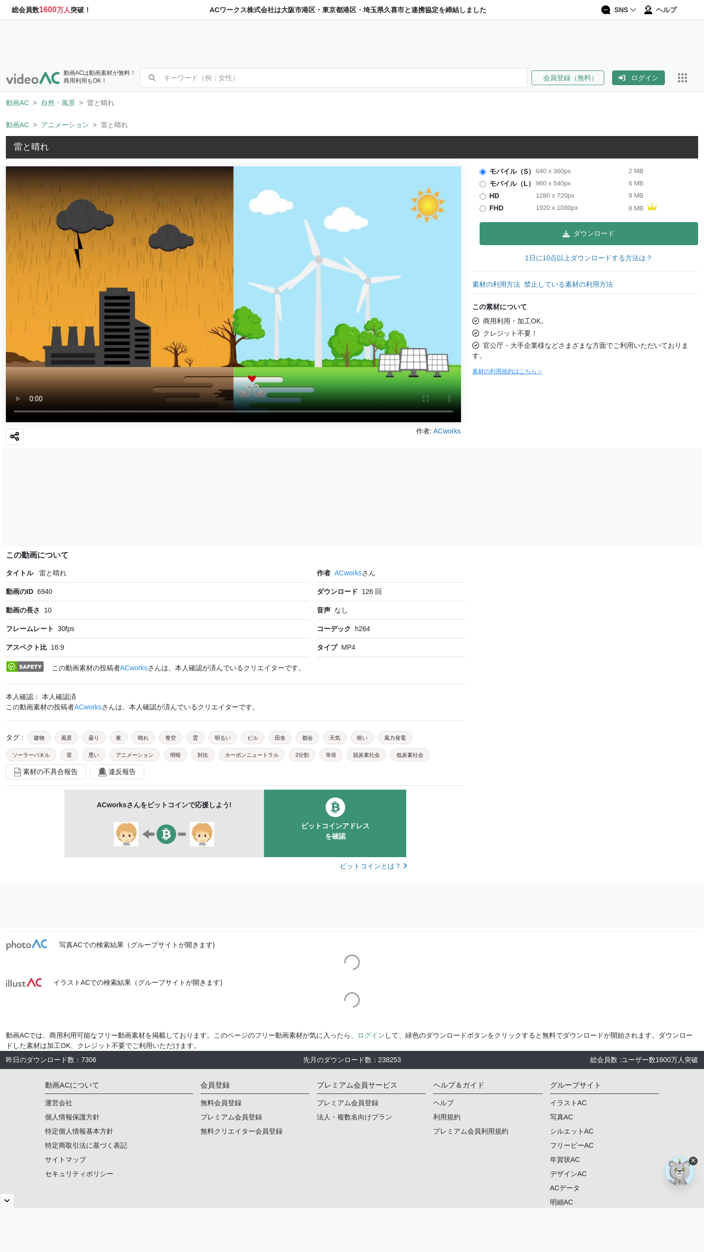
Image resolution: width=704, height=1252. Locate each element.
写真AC (561, 1117)
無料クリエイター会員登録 (241, 1131)
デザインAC (568, 1174)
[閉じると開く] (7, 1200)
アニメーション (65, 125)
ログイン (638, 78)
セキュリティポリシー (79, 1174)
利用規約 (447, 1117)
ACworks (348, 573)
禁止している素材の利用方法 (568, 284)
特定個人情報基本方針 (79, 1131)
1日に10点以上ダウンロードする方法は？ (589, 258)
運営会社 (58, 1103)
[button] (571, 77)
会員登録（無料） (568, 78)
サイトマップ (65, 1159)
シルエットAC (572, 1131)
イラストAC (568, 1103)
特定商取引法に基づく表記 (86, 1145)
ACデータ (565, 1188)
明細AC (561, 1202)
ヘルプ (443, 1103)
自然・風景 (58, 103)
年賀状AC (565, 1159)
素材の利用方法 (496, 284)
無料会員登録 (221, 1103)
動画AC (17, 103)
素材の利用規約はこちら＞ (507, 371)
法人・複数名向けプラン (354, 1117)
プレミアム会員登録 (231, 1117)
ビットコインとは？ (373, 866)
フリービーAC (572, 1145)
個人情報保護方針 (72, 1117)
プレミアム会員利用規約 (470, 1131)
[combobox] (345, 77)
